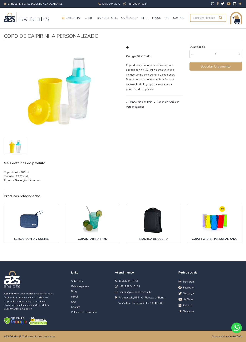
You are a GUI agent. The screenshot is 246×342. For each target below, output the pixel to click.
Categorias (73, 18)
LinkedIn (187, 305)
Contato (75, 307)
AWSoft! (237, 336)
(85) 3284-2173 (128, 281)
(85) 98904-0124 (130, 286)
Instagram (188, 281)
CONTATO (178, 18)
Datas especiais (107, 18)
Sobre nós (77, 281)
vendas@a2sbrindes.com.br (136, 292)
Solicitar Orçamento (216, 66)
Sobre (89, 18)
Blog (74, 291)
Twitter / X (188, 293)
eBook (74, 296)
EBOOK (156, 18)
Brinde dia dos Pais (140, 102)
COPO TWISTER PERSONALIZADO (215, 239)
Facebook (188, 287)
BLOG (144, 18)
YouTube (188, 299)
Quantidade (197, 47)
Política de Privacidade (84, 312)
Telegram (188, 311)
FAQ (167, 18)
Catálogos (128, 18)
